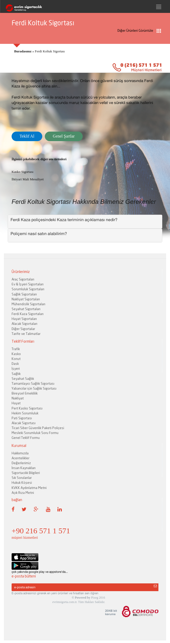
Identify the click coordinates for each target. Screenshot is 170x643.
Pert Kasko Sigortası (27, 408)
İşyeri (16, 368)
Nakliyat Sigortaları (26, 299)
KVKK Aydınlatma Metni (29, 488)
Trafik (16, 349)
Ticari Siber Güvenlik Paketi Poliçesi (38, 428)
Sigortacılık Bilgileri (26, 473)
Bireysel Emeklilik (25, 393)
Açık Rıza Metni (23, 493)
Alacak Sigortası (24, 423)
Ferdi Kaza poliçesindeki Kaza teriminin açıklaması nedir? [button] (64, 219)
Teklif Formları (23, 341)
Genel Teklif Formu (26, 438)
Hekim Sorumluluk (25, 413)
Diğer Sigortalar (23, 329)
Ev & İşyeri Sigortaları (28, 284)
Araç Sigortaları (23, 279)
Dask (15, 363)
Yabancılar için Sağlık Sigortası (34, 388)
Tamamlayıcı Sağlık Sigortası (33, 383)
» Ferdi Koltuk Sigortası (39, 51)
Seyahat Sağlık (23, 378)
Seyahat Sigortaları (26, 309)
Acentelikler (20, 458)
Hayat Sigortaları (24, 319)
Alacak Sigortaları (24, 324)
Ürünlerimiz (21, 271)
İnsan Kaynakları (24, 468)
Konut (16, 359)
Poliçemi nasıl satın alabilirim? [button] (39, 233)
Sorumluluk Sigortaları (28, 289)
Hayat (16, 403)
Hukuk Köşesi (22, 482)
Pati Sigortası (22, 418)
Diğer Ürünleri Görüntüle (139, 30)
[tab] (85, 221)
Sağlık (16, 374)
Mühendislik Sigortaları (28, 304)
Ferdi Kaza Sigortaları (28, 314)
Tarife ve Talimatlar (26, 334)
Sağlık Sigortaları (24, 294)
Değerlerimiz (21, 463)
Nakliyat (18, 398)
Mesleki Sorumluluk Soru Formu (35, 433)
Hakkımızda (20, 453)
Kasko (16, 354)
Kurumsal (19, 445)
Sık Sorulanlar (22, 478)
